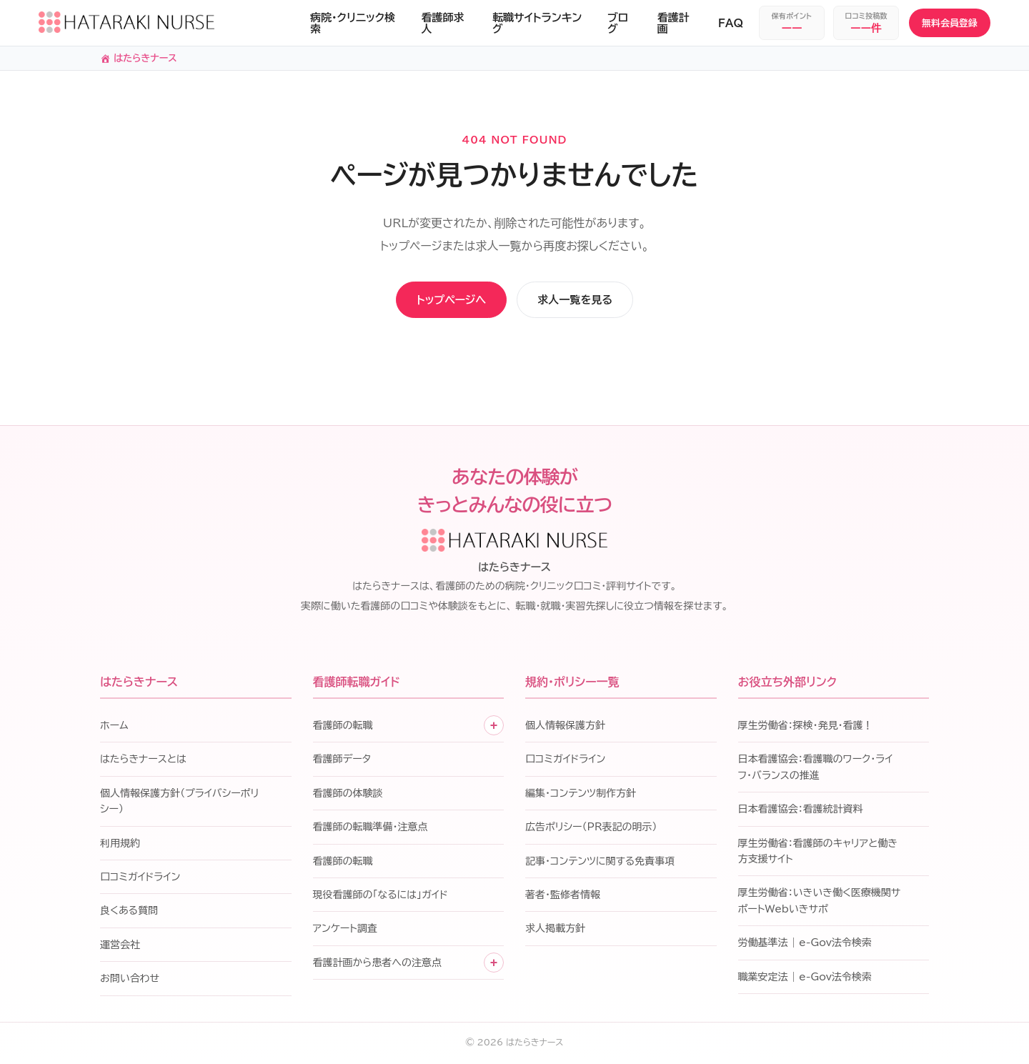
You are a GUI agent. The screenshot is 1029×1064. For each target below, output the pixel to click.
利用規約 (120, 845)
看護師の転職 (343, 727)
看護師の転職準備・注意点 (370, 830)
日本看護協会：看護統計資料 (800, 812)
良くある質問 (129, 913)
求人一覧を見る (598, 301)
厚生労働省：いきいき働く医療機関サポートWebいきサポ (819, 903)
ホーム (114, 727)
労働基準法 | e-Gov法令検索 (805, 945)
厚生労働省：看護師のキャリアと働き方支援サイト (818, 853)
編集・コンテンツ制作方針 (580, 795)
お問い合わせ (129, 981)
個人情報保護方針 (565, 727)
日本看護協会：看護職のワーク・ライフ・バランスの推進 (815, 769)
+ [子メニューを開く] (494, 727)
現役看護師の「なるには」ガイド (380, 897)
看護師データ (342, 762)
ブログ (617, 23)
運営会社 (120, 947)
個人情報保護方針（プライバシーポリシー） (179, 803)
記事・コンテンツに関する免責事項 (600, 863)
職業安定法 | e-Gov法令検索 (805, 979)
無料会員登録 (950, 23)
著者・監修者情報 (562, 897)
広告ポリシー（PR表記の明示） (591, 830)
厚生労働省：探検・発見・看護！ (805, 727)
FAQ (730, 23)
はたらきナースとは (143, 762)
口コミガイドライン (140, 879)
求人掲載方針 (555, 931)
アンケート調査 (345, 931)
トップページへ (430, 301)
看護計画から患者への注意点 (377, 965)
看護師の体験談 (348, 795)
